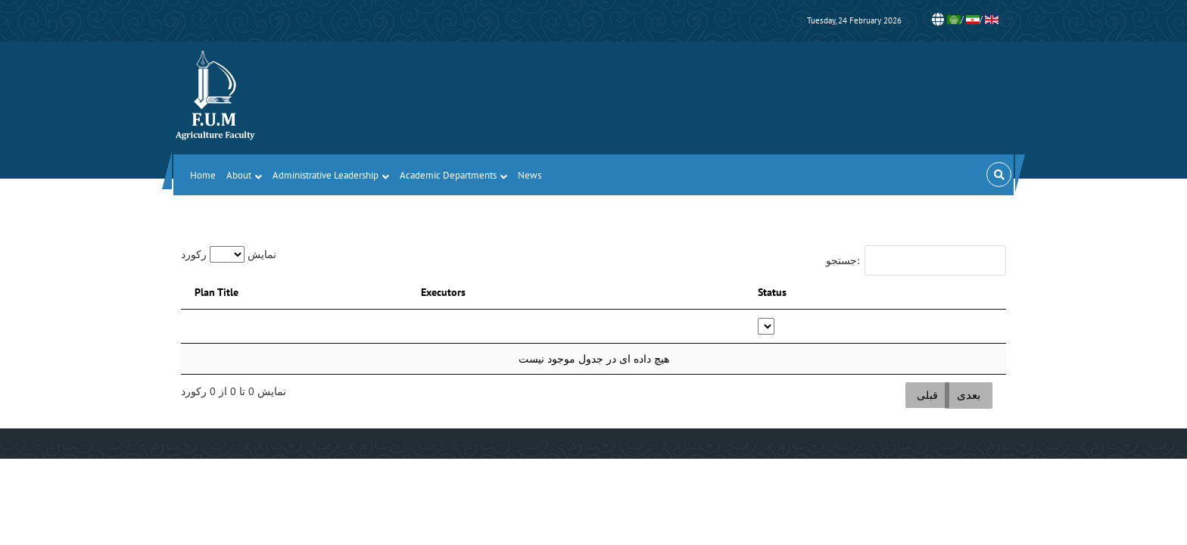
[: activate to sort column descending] (328, 327)
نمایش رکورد (228, 254)
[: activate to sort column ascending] (625, 327)
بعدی (968, 395)
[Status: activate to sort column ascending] (890, 327)
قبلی (927, 395)
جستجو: (916, 260)
